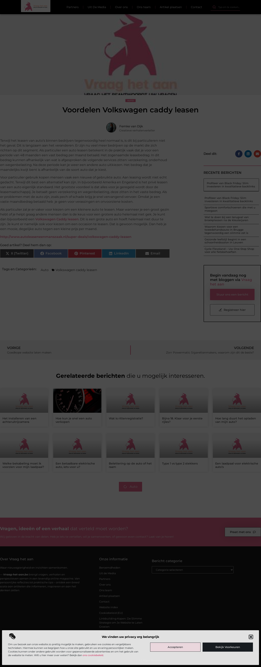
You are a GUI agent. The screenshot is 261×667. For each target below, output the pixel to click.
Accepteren (175, 647)
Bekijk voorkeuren (227, 647)
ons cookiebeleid (93, 655)
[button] (251, 637)
